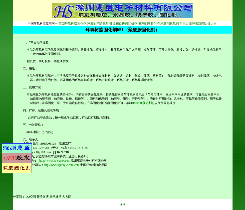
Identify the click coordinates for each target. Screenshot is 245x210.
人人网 (66, 196)
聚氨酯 (104, 23)
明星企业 (186, 23)
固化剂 (81, 23)
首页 (61, 23)
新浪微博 (43, 196)
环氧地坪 (93, 23)
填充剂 (142, 23)
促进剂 (123, 23)
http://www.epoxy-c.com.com (62, 165)
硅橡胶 (113, 23)
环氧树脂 (71, 23)
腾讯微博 (55, 196)
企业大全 (211, 23)
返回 (123, 204)
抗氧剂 (174, 23)
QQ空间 (31, 196)
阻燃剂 (132, 23)
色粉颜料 (163, 23)
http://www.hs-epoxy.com (54, 160)
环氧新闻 (198, 23)
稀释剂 (152, 23)
